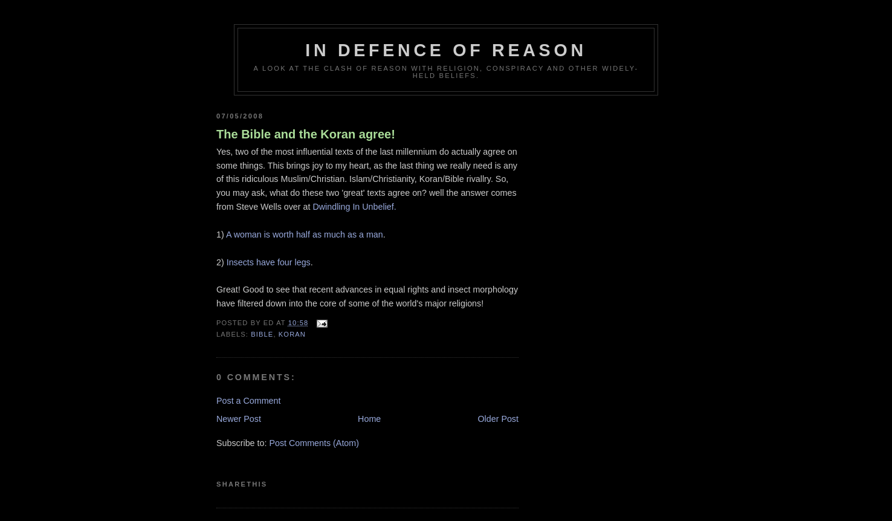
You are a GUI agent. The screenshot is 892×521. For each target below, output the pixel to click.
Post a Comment (248, 401)
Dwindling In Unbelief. (354, 207)
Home (369, 419)
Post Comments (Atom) (314, 443)
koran (292, 334)
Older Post (498, 419)
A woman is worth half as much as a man (304, 234)
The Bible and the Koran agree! (305, 134)
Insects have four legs (269, 262)
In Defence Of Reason (446, 50)
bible (262, 334)
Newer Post (238, 419)
